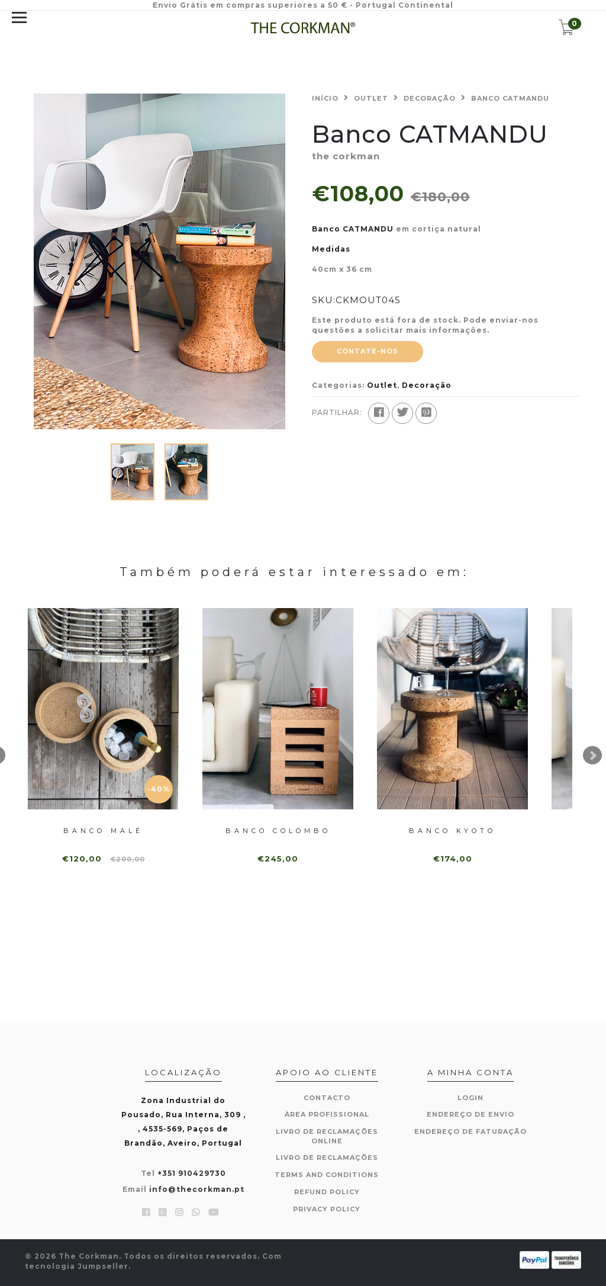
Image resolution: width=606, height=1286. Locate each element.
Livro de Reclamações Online (327, 1136)
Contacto (327, 1098)
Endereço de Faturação (470, 1131)
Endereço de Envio (470, 1114)
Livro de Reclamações (327, 1157)
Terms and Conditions (327, 1175)
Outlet (371, 98)
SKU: (324, 300)
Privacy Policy (326, 1209)
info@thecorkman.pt (196, 1189)
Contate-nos (367, 351)
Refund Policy (327, 1192)
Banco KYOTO (452, 831)
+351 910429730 (191, 1173)
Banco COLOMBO (278, 831)
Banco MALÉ (103, 831)
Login (470, 1098)
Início (325, 98)
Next (592, 755)
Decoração (430, 98)
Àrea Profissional (327, 1114)
